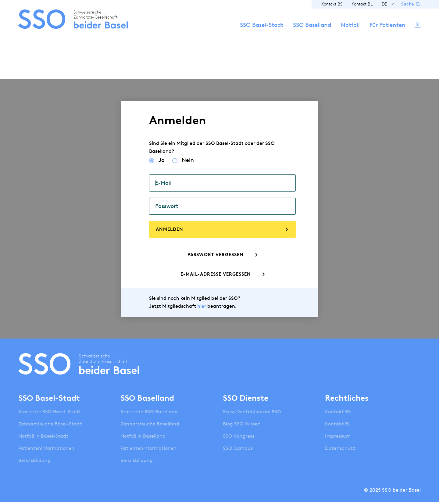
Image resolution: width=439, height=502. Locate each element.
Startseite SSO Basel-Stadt (49, 411)
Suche (407, 4)
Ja (162, 160)
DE (384, 4)
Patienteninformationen (46, 448)
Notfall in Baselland (143, 436)
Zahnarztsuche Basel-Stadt (50, 424)
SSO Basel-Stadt (261, 24)
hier (201, 306)
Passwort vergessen (215, 254)
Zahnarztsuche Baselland (149, 424)
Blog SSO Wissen (242, 424)
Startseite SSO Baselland (149, 411)
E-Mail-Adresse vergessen (215, 274)
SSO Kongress (238, 436)
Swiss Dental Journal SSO (252, 411)
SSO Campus (238, 448)
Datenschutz (340, 448)
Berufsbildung (34, 460)
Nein (188, 160)
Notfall (350, 24)
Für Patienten (387, 24)
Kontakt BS (331, 4)
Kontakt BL (362, 4)
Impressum (338, 436)
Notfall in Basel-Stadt (43, 436)
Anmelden (418, 24)
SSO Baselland (312, 24)
